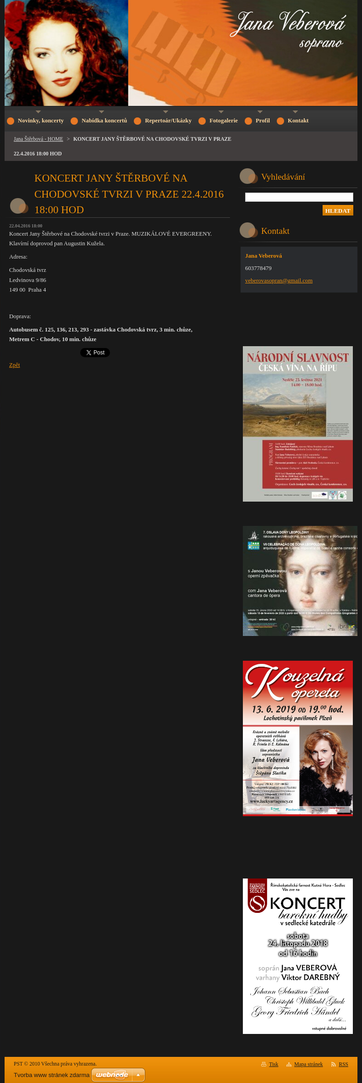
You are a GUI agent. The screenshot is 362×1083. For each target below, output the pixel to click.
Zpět (14, 365)
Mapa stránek (308, 1064)
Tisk (273, 1064)
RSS (344, 1064)
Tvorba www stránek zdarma (51, 1075)
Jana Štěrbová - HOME (38, 139)
